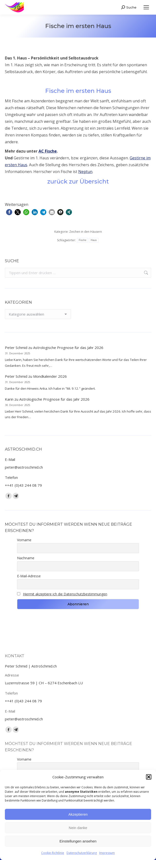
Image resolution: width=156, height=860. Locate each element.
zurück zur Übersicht (78, 181)
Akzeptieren (78, 814)
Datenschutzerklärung (82, 853)
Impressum (107, 853)
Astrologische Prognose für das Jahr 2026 (68, 347)
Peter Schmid (16, 347)
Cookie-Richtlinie (52, 853)
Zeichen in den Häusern (85, 232)
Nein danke (78, 828)
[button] (148, 776)
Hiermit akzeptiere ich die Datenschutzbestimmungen (65, 594)
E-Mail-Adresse (29, 576)
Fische (82, 240)
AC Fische (48, 151)
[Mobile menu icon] (146, 7)
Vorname (24, 540)
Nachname (25, 558)
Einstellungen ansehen (78, 841)
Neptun (85, 171)
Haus (94, 240)
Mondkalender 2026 (50, 376)
